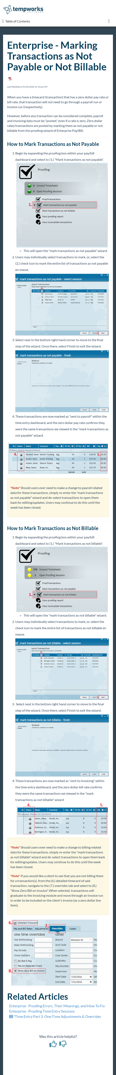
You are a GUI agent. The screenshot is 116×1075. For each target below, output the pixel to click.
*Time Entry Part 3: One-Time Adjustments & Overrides (55, 1016)
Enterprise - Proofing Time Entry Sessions (42, 1011)
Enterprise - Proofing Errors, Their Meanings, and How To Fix (57, 1006)
